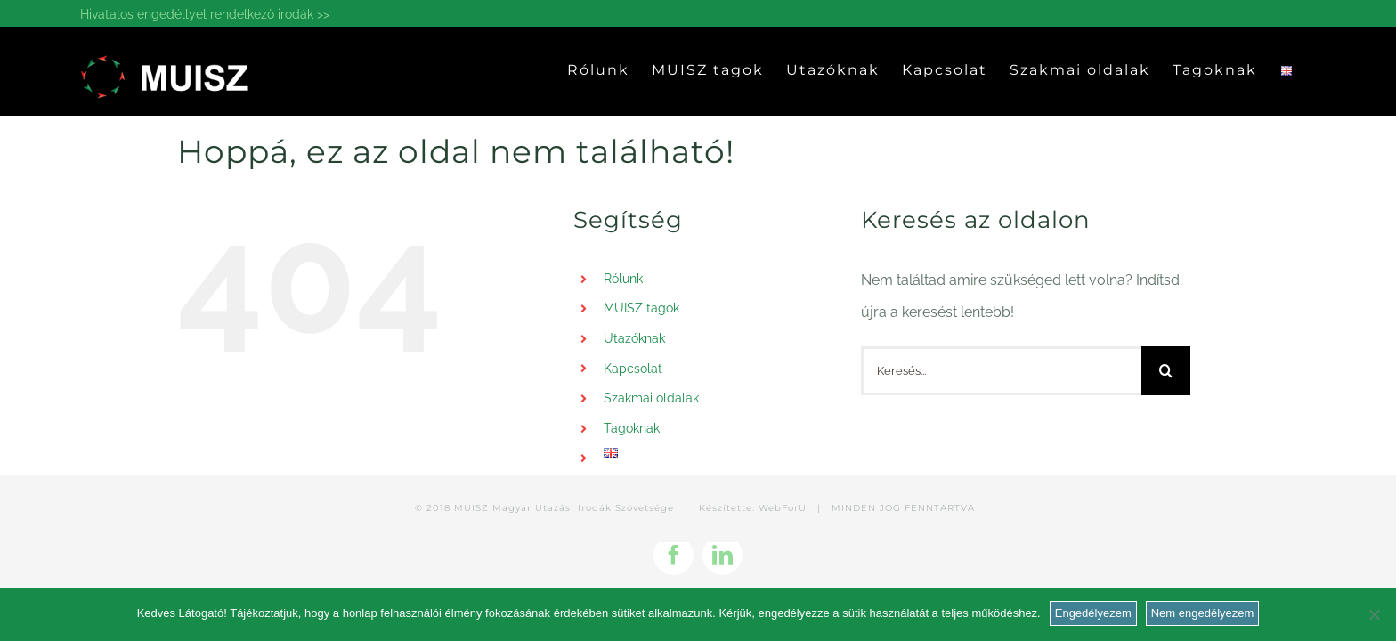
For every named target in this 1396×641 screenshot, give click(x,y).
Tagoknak (632, 428)
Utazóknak (634, 338)
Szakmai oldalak (651, 398)
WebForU (783, 508)
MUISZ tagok (641, 308)
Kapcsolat (633, 368)
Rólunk (623, 279)
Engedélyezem (1093, 613)
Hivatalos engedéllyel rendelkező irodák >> (204, 14)
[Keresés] (1165, 370)
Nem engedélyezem (1202, 613)
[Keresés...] (1001, 370)
